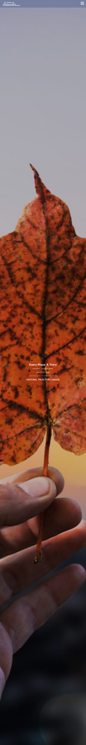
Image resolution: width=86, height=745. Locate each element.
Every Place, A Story (43, 364)
